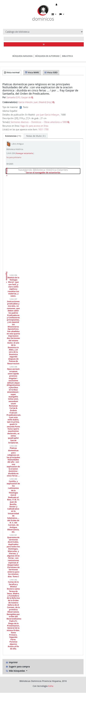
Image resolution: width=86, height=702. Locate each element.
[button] (53, 14)
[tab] (13, 136)
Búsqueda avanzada (22, 56)
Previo (7, 176)
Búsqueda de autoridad (47, 56)
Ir (44, 44)
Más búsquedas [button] (16, 670)
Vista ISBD (50, 72)
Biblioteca (67, 56)
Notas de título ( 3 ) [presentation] (35, 135)
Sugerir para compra (18, 666)
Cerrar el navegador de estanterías (53, 172)
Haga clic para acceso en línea (34, 126)
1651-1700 (43, 129)
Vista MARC (32, 72)
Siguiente (7, 272)
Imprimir (12, 662)
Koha (50, 686)
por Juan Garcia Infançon (47, 114)
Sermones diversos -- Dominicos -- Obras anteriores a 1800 (39, 122)
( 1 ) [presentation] (13, 135)
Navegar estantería (24, 153)
